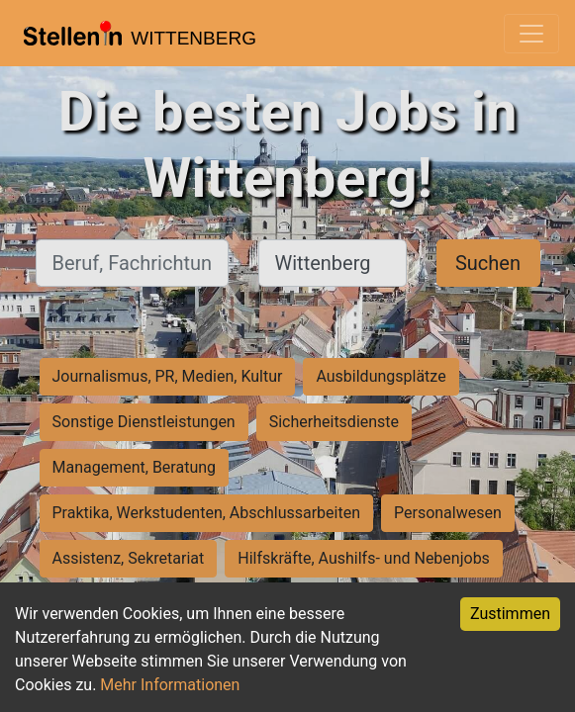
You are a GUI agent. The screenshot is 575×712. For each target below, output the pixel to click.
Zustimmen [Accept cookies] (510, 613)
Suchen (488, 263)
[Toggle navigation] (531, 33)
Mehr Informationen (170, 684)
